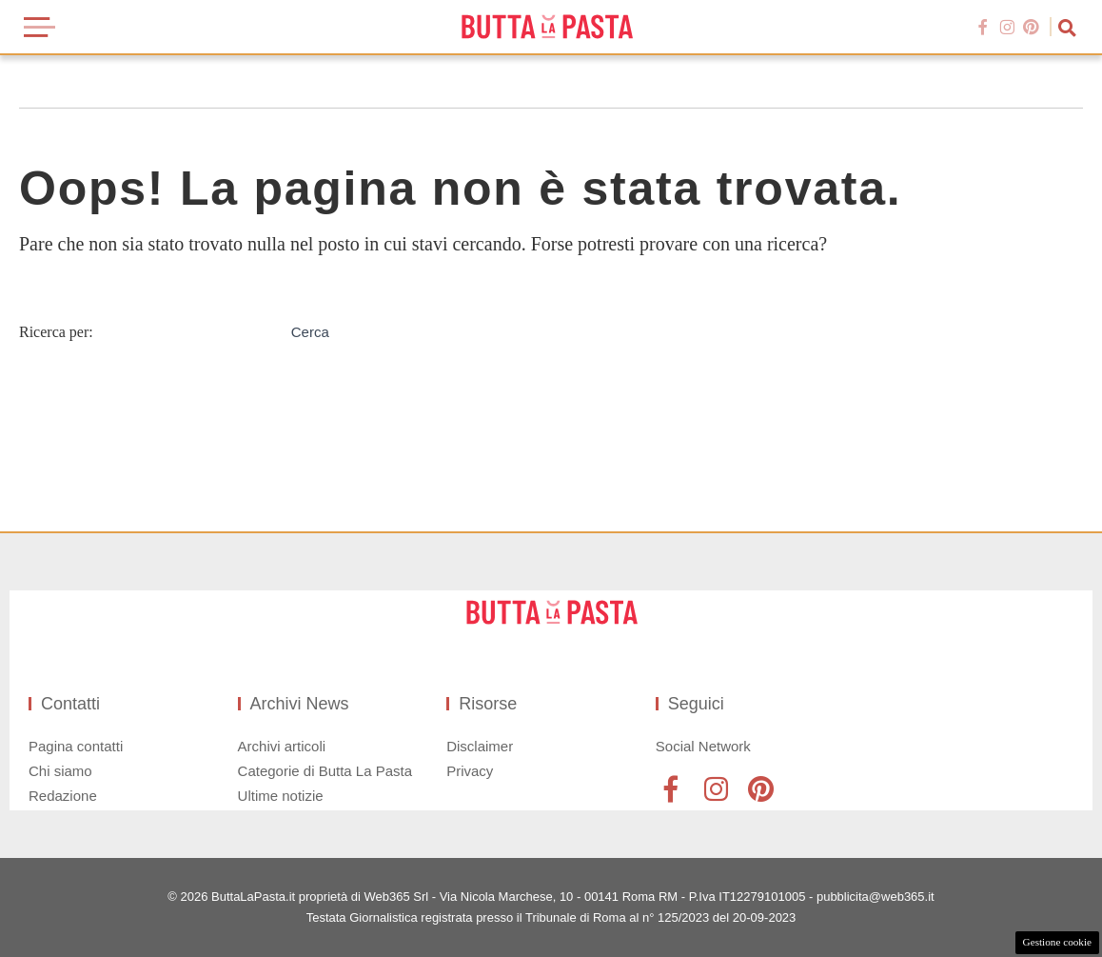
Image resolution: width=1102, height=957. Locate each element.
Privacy (469, 771)
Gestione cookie (1057, 941)
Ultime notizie (281, 796)
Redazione (63, 796)
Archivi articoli (282, 746)
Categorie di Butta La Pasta (325, 771)
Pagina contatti (76, 746)
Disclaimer (479, 746)
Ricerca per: (56, 332)
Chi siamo (60, 771)
